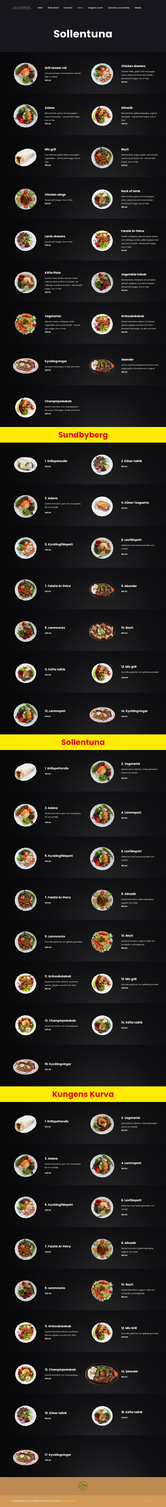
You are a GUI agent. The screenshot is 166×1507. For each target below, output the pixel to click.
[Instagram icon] (150, 1500)
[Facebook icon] (146, 1500)
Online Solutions (69, 1501)
